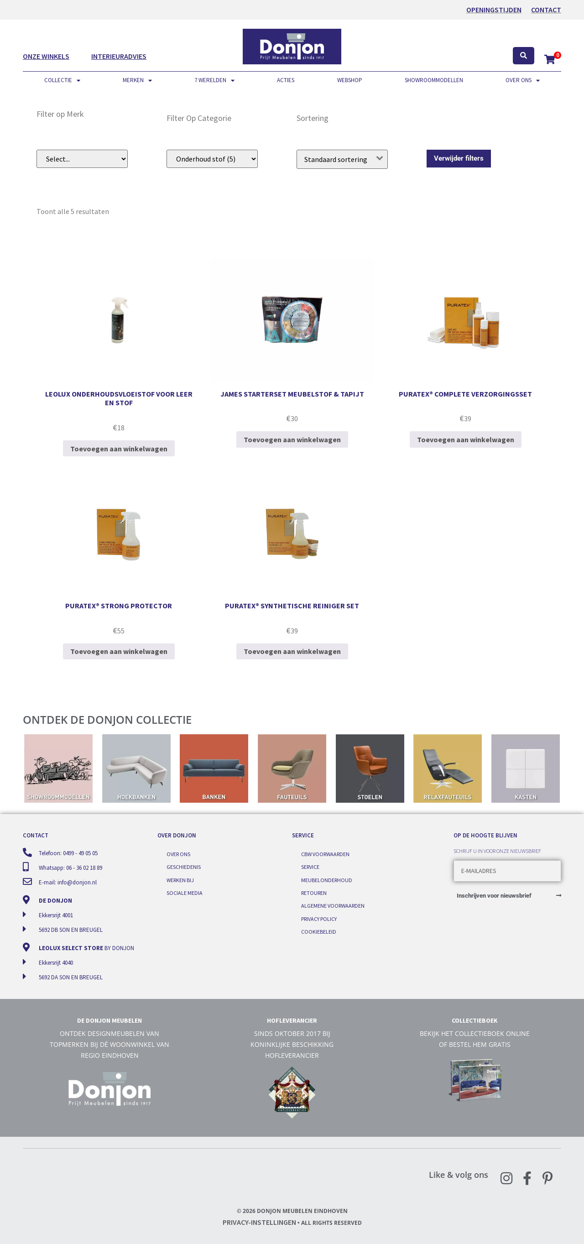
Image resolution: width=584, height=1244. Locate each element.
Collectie (62, 80)
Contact (546, 9)
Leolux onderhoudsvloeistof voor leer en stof (119, 398)
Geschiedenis (184, 866)
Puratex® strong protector (118, 605)
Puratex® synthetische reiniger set (292, 605)
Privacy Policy (319, 918)
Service (310, 866)
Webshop (349, 80)
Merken (137, 80)
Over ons (523, 80)
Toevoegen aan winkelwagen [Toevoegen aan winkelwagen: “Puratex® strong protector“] (118, 651)
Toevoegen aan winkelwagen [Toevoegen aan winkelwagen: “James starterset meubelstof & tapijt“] (292, 439)
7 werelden (214, 80)
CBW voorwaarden (325, 854)
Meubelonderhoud (326, 880)
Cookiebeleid (318, 931)
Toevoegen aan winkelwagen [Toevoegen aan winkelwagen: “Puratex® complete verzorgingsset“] (465, 439)
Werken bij (180, 880)
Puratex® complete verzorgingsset (465, 393)
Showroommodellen (434, 80)
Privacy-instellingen (259, 1222)
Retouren (314, 892)
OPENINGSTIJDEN (493, 9)
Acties (285, 80)
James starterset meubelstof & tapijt (292, 393)
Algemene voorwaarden (333, 905)
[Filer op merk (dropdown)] (82, 159)
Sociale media (185, 892)
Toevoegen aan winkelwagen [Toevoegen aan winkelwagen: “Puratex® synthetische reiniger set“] (292, 651)
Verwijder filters (459, 158)
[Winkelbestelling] (342, 159)
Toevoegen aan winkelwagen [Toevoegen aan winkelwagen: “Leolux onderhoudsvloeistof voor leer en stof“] (118, 448)
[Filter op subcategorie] (212, 159)
